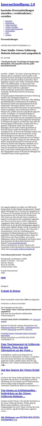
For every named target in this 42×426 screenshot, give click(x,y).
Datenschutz (12, 329)
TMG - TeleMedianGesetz (29, 327)
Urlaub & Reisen (10, 290)
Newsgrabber (10, 31)
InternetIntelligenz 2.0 (18, 4)
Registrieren (9, 23)
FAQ (7, 33)
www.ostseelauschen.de (17, 243)
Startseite (8, 21)
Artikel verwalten (11, 27)
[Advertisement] (21, 181)
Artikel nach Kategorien (14, 29)
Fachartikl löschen (8, 333)
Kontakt (8, 35)
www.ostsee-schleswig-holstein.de (22, 249)
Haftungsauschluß (7, 327)
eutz (3, 277)
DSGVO (28, 329)
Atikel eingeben (11, 25)
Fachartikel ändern (21, 333)
